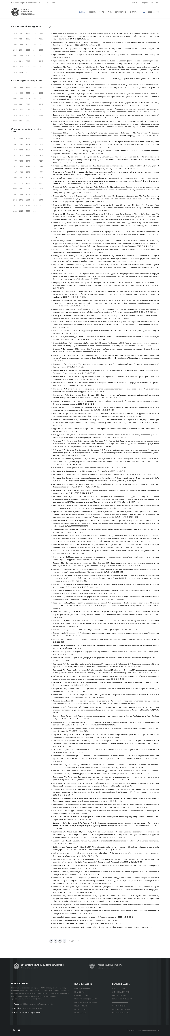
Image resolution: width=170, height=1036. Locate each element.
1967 (15, 150)
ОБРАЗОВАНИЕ (120, 12)
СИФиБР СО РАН (81, 995)
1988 (28, 33)
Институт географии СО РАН (86, 999)
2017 (41, 61)
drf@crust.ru (25, 1012)
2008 (15, 55)
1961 (15, 144)
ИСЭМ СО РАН (80, 1009)
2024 (21, 72)
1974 (28, 155)
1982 (15, 166)
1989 (28, 172)
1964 (28, 144)
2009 (21, 55)
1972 (15, 155)
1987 (15, 172)
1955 (15, 138)
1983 (21, 166)
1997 (41, 39)
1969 (28, 150)
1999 (21, 44)
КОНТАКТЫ (133, 12)
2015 (28, 61)
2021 (35, 66)
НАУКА (109, 12)
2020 (28, 66)
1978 (21, 161)
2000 (28, 44)
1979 (28, 161)
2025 (28, 72)
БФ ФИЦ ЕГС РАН (119, 995)
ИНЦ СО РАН (79, 992)
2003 (15, 50)
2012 (41, 55)
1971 (41, 150)
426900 (39, 1008)
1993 (15, 39)
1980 (35, 161)
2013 (15, 61)
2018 (15, 66)
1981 (41, 161)
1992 (41, 33)
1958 (28, 138)
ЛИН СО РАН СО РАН (120, 992)
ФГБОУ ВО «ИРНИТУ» (121, 1009)
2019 (21, 66)
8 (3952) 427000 (29, 1008)
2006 (35, 50)
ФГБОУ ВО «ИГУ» (119, 1006)
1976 (41, 155)
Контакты (134, 3)
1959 (35, 138)
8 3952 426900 (152, 12)
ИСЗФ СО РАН (80, 1013)
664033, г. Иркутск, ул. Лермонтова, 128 (36, 1004)
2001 (35, 44)
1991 (35, 33)
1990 (35, 172)
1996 (35, 39)
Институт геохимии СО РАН (85, 1002)
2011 (35, 55)
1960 (41, 138)
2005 (28, 50)
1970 (35, 150)
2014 (21, 61)
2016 (35, 61)
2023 (15, 72)
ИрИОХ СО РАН (118, 988)
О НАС (101, 12)
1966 (41, 144)
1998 (15, 44)
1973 (21, 155)
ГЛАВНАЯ (82, 12)
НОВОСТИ (92, 12)
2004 (21, 50)
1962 (21, 144)
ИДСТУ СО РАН (80, 1006)
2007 (41, 50)
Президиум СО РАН (82, 988)
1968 (21, 150)
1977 (15, 161)
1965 (35, 144)
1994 (21, 39)
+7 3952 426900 (50, 3)
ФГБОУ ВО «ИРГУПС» (121, 1013)
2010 (28, 55)
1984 (28, 166)
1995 (28, 39)
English (145, 3)
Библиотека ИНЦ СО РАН (122, 999)
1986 (41, 166)
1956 (21, 138)
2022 (41, 66)
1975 (15, 33)
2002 (41, 44)
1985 (21, 33)
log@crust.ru (36, 1012)
